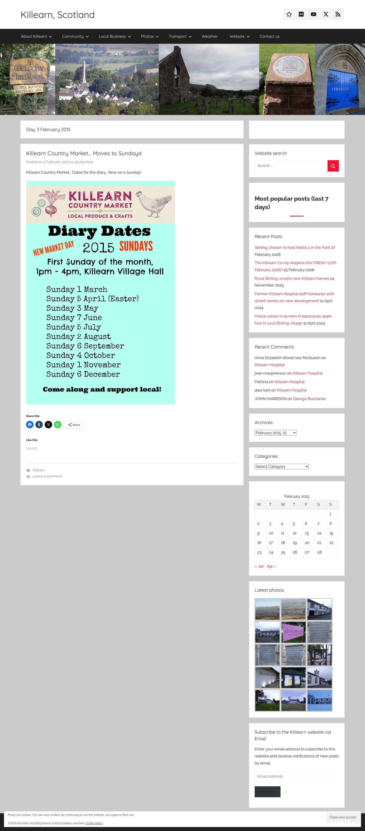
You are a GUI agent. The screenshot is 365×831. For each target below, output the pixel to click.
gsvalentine (83, 162)
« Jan (259, 566)
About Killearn (36, 36)
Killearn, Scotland (57, 14)
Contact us (270, 36)
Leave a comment (47, 476)
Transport (180, 36)
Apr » (271, 566)
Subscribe (268, 791)
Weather (210, 36)
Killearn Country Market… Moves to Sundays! (84, 153)
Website (240, 36)
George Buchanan (309, 398)
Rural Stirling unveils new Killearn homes (292, 278)
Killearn (39, 470)
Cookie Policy (94, 823)
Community (75, 36)
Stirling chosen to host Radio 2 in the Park (292, 247)
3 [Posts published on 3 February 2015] (270, 523)
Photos (150, 36)
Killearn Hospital (270, 364)
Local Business (115, 36)
